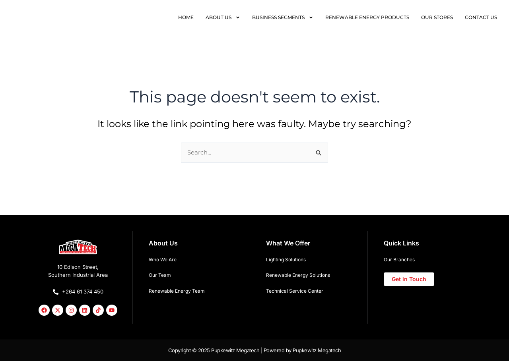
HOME (186, 17)
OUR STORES (437, 17)
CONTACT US (481, 17)
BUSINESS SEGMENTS (282, 17)
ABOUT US (223, 17)
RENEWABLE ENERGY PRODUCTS (367, 17)
